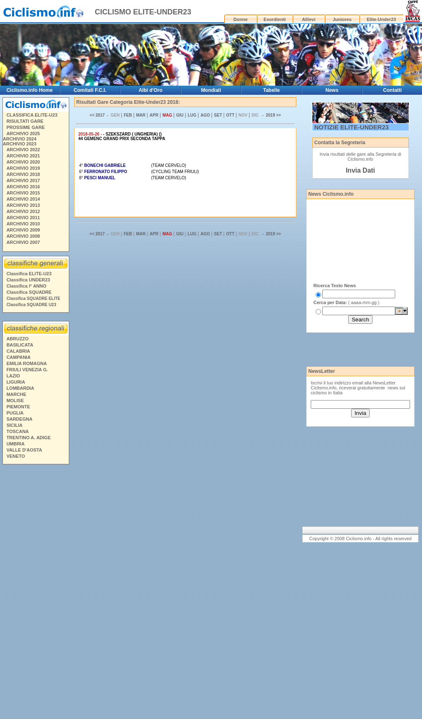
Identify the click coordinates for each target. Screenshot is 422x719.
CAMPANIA (18, 357)
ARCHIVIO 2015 (23, 192)
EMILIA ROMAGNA (27, 363)
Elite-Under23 (381, 19)
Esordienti (275, 19)
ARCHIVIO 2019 (23, 168)
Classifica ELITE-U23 (29, 273)
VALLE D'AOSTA (24, 449)
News (332, 90)
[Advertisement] (35, 593)
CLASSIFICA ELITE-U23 (32, 114)
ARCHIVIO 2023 (19, 143)
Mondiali (211, 90)
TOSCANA (18, 431)
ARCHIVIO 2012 (23, 211)
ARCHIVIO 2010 (23, 223)
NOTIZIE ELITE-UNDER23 (351, 127)
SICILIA (15, 425)
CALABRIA (18, 351)
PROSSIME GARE (26, 127)
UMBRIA (16, 443)
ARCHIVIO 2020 (23, 161)
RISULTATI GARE (25, 121)
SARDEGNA (20, 419)
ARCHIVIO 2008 (23, 236)
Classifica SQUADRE (29, 292)
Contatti (392, 90)
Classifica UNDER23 (28, 279)
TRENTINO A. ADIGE (29, 437)
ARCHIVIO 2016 (23, 186)
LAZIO (13, 375)
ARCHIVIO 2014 (23, 199)
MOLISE (15, 400)
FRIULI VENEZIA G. (27, 369)
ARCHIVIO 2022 (23, 149)
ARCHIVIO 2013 (23, 205)
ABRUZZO (18, 338)
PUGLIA (15, 412)
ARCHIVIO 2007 (23, 242)
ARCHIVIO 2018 (23, 174)
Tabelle (271, 90)
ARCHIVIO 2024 (19, 138)
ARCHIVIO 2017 (23, 180)
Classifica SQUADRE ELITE (34, 298)
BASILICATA (20, 344)
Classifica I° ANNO (27, 285)
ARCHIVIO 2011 (23, 217)
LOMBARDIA (20, 388)
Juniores (342, 19)
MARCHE (16, 394)
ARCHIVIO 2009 (23, 229)
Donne (241, 19)
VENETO (16, 456)
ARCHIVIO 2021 (23, 155)
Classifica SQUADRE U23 (31, 304)
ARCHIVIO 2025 (23, 133)
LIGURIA (16, 381)
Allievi (308, 19)
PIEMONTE (18, 406)
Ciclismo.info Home (30, 90)
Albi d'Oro (150, 90)
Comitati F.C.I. (90, 90)
